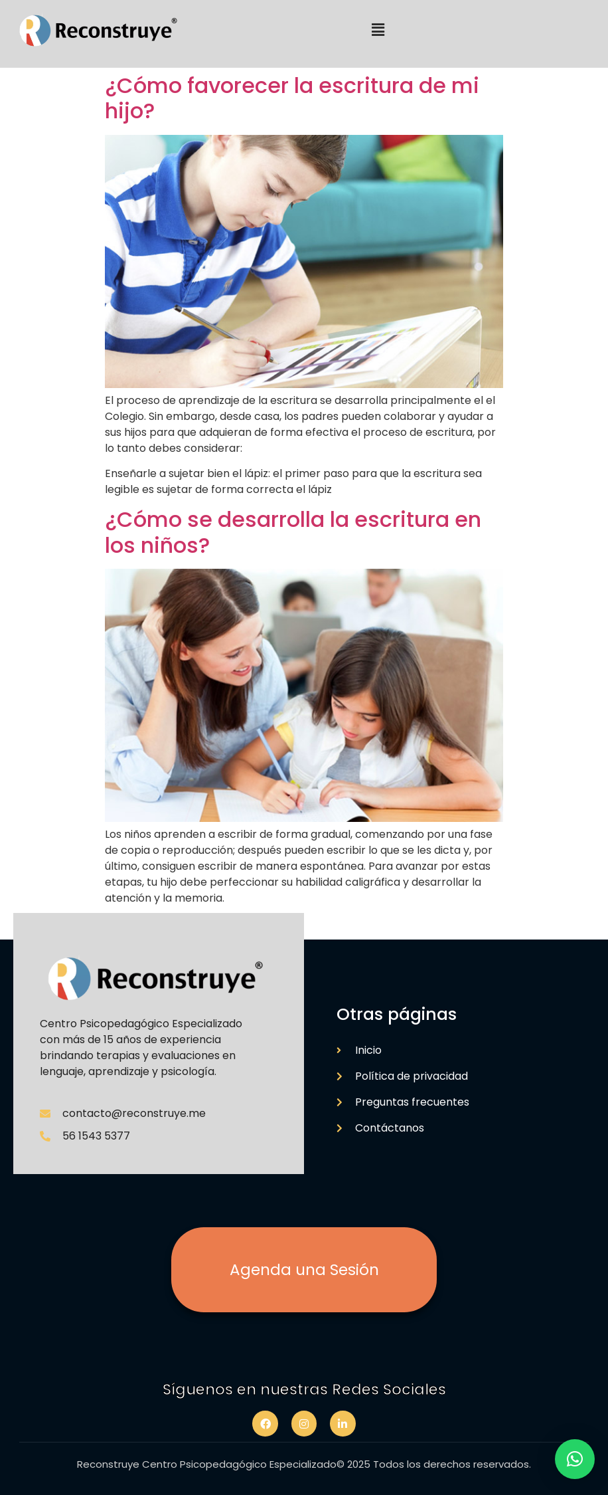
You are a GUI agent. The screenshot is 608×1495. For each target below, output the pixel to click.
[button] (377, 30)
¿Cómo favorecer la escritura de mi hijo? (292, 98)
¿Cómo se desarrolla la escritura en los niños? (293, 531)
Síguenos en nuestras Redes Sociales (304, 1389)
